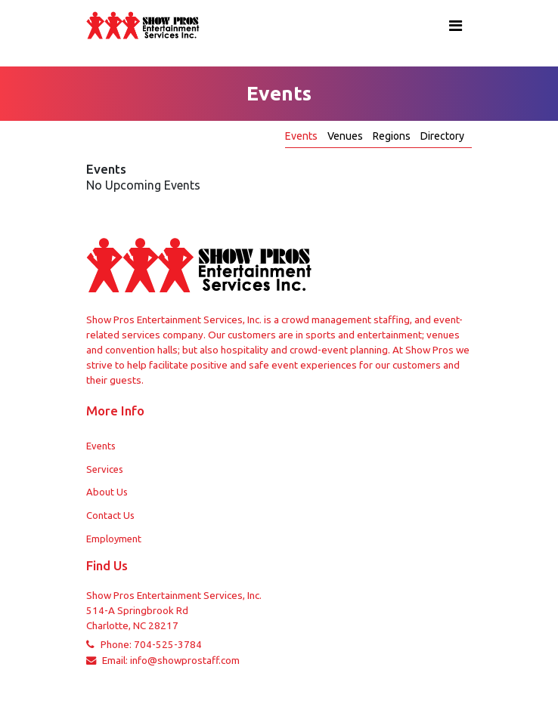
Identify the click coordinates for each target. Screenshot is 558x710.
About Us (107, 491)
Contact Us (110, 515)
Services (104, 469)
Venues (346, 136)
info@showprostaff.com (185, 660)
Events (302, 136)
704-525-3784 (168, 644)
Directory (442, 136)
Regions (393, 136)
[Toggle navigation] (455, 25)
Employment (113, 538)
